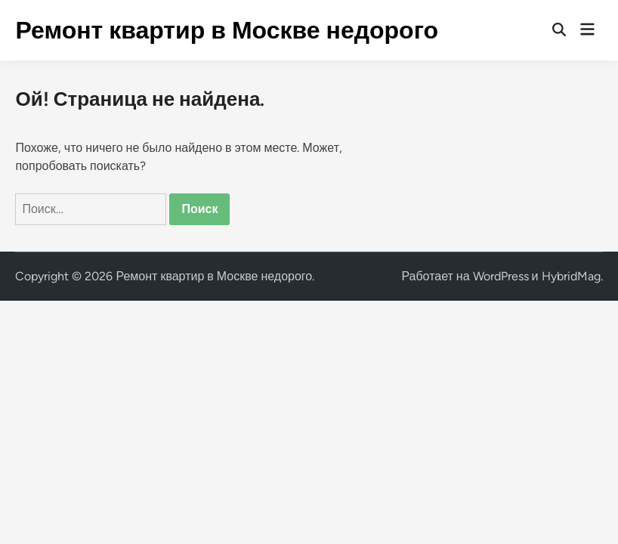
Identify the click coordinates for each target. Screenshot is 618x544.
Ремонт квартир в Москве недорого (226, 30)
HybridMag (571, 276)
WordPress (501, 276)
